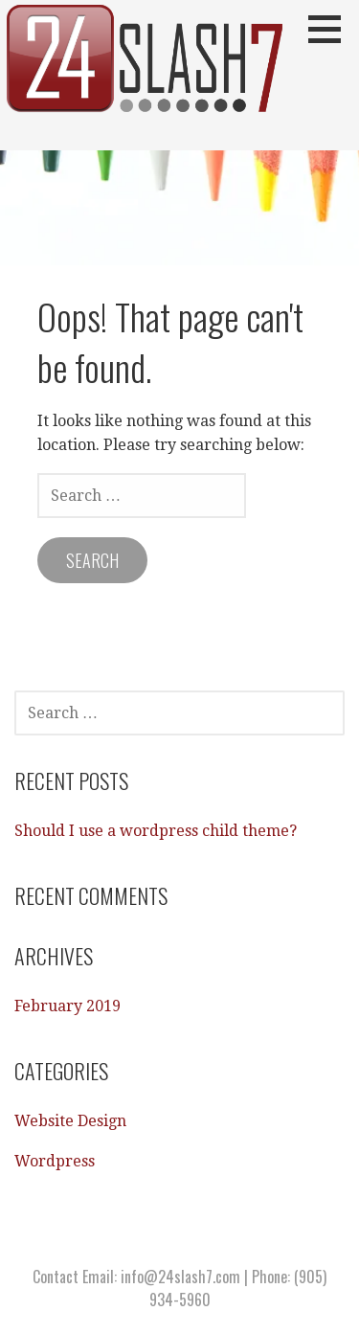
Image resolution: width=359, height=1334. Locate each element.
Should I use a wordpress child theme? (155, 831)
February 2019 (67, 1006)
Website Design (70, 1121)
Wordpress (54, 1161)
